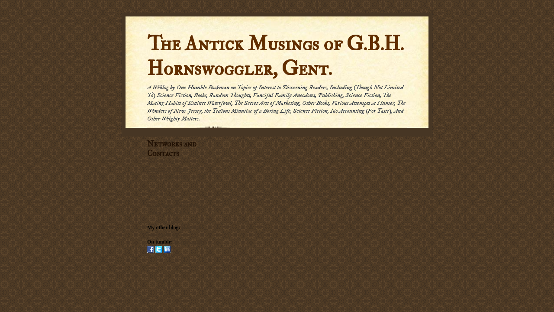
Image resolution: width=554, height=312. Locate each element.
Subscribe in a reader (170, 162)
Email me (157, 191)
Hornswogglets (190, 242)
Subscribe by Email (167, 169)
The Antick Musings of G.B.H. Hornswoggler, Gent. (275, 56)
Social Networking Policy (175, 205)
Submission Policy (167, 213)
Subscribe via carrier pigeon (176, 176)
